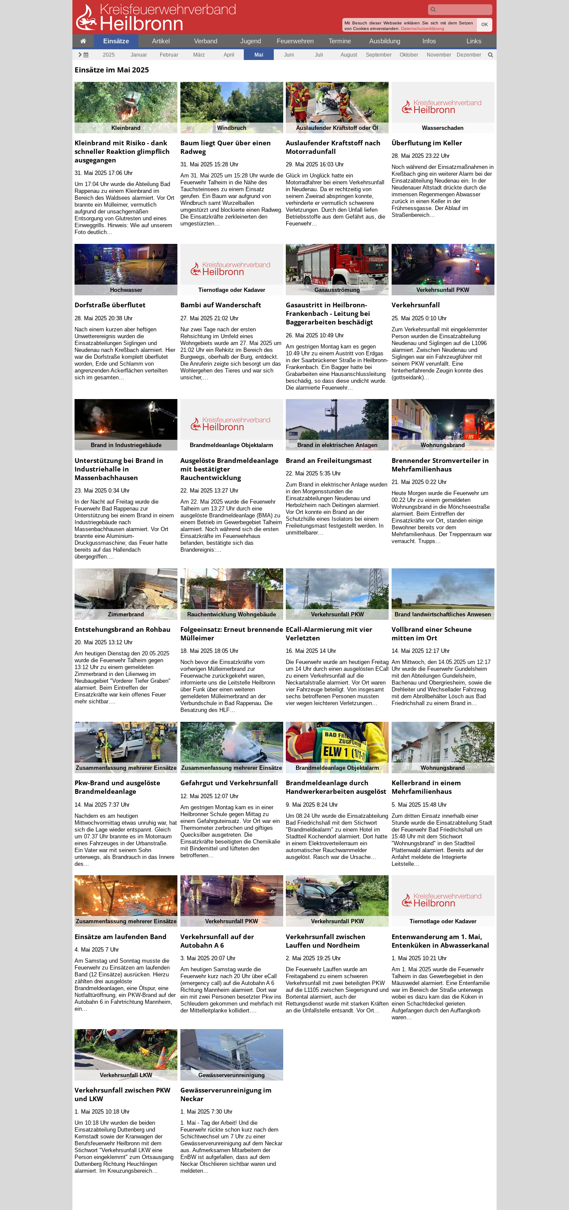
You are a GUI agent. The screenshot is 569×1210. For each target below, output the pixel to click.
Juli (319, 54)
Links (474, 41)
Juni (289, 54)
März (199, 54)
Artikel (161, 41)
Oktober (409, 54)
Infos (429, 41)
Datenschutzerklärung (422, 28)
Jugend (250, 41)
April (229, 54)
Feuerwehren (295, 41)
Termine (340, 41)
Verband (205, 41)
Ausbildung (384, 41)
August (349, 54)
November (439, 54)
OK (484, 24)
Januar (139, 54)
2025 (109, 54)
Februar (169, 54)
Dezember (469, 54)
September (379, 54)
